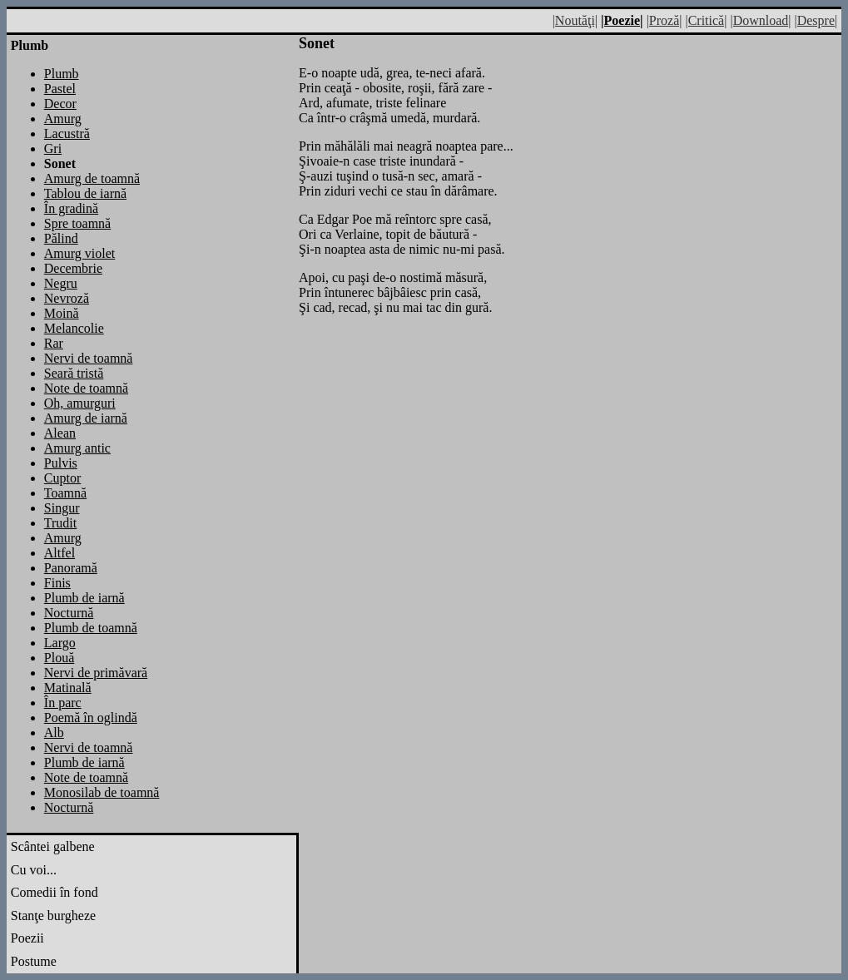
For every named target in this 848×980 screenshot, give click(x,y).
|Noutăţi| (575, 20)
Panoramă (70, 568)
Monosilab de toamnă (102, 792)
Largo (60, 643)
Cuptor (62, 478)
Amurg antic (77, 448)
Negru (60, 283)
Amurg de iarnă (85, 418)
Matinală (68, 688)
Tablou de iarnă (85, 193)
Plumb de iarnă (84, 598)
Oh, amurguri (80, 403)
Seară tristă (74, 373)
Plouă (59, 658)
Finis (57, 583)
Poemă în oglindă (90, 717)
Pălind (61, 238)
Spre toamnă (77, 223)
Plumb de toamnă (90, 628)
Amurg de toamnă (92, 178)
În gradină (71, 208)
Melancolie (74, 328)
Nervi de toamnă (88, 358)
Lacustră (67, 133)
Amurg (63, 118)
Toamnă (65, 493)
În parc (63, 702)
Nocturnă (69, 613)
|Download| (760, 20)
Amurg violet (79, 253)
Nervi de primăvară (95, 673)
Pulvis (60, 463)
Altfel (59, 553)
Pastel (60, 89)
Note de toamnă (86, 388)
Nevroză (66, 298)
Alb (54, 732)
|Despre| (815, 20)
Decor (60, 104)
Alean (60, 433)
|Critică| (706, 20)
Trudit (60, 523)
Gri (53, 148)
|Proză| (664, 20)
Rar (53, 343)
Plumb (61, 74)
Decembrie (73, 268)
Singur (62, 508)
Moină (61, 313)
